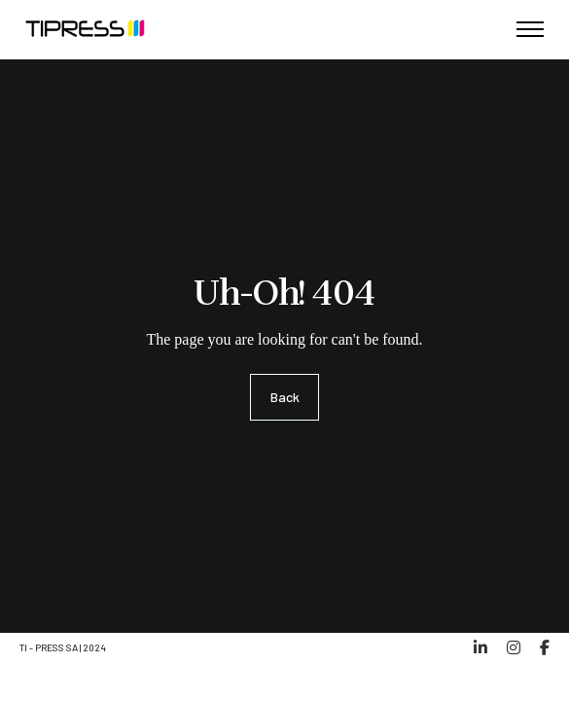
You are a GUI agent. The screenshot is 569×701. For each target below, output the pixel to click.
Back (285, 396)
